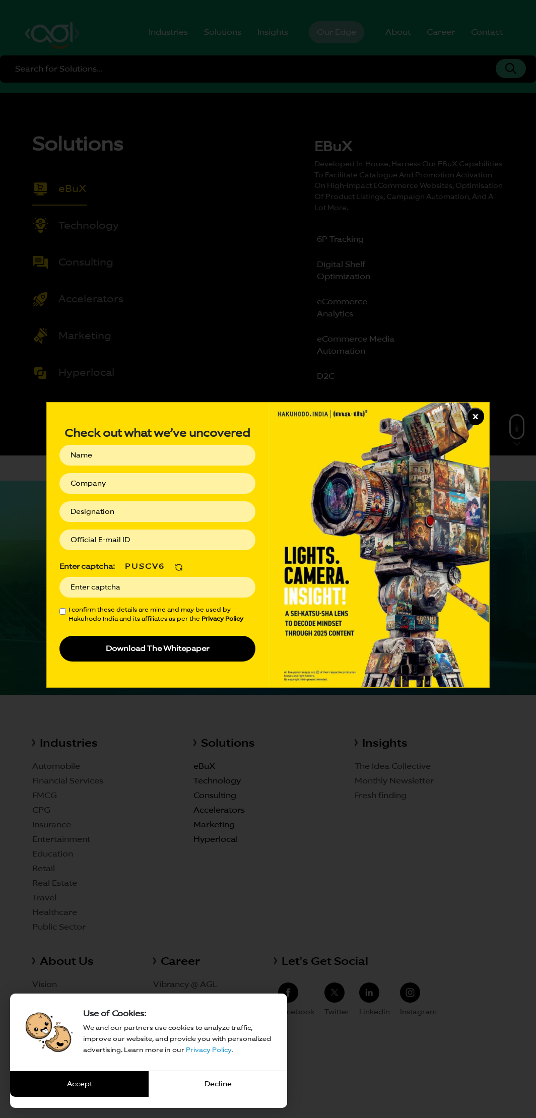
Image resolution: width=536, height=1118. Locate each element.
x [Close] (475, 416)
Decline (218, 1083)
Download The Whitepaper (157, 648)
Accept (79, 1083)
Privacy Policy (208, 1049)
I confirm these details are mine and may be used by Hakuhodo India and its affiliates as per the (156, 614)
